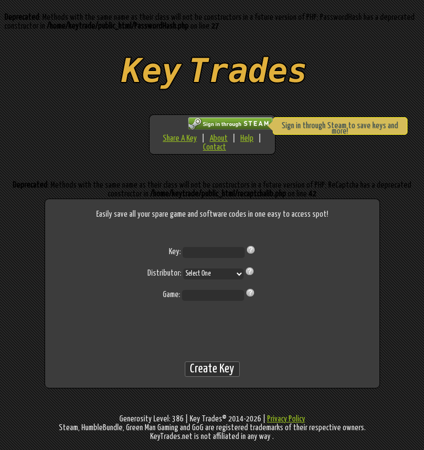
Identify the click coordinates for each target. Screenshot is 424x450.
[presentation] (212, 331)
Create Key (212, 369)
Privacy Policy (286, 419)
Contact (214, 147)
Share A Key (180, 138)
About (219, 138)
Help (247, 138)
